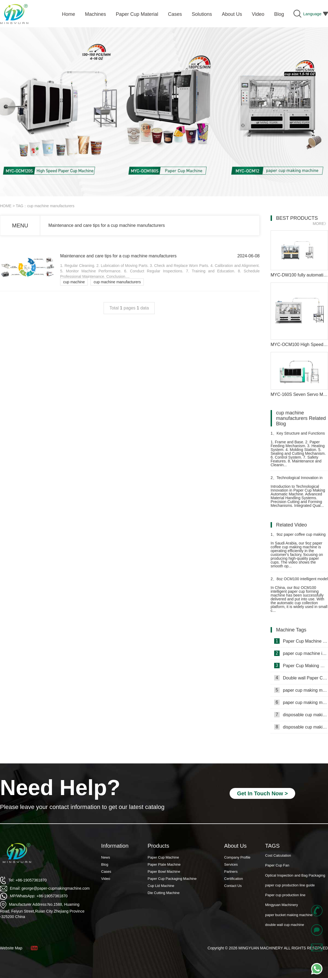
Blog (104, 864)
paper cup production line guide (290, 885)
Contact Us (233, 886)
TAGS (272, 846)
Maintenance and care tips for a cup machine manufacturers (106, 225)
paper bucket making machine (288, 915)
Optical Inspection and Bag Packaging (295, 876)
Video (105, 879)
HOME (5, 206)
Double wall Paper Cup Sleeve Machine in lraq (301, 678)
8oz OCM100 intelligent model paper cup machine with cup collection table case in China (299, 581)
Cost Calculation (278, 856)
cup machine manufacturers (117, 282)
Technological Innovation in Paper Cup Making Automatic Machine (297, 480)
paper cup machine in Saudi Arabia (301, 653)
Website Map (11, 948)
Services (231, 864)
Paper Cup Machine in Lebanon (301, 641)
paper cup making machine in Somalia (301, 690)
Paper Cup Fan (277, 866)
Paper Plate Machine (164, 864)
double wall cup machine (284, 925)
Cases (106, 871)
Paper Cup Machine (163, 857)
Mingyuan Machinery (281, 905)
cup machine (74, 282)
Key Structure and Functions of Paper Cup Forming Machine (298, 435)
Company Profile (237, 857)
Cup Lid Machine (161, 886)
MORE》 (320, 223)
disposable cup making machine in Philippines (301, 714)
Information (114, 846)
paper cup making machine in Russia (301, 702)
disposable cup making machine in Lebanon (301, 727)
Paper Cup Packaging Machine (172, 879)
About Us (235, 846)
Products (158, 846)
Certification (233, 879)
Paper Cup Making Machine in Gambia (301, 665)
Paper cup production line (285, 895)
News (105, 857)
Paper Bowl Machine (164, 871)
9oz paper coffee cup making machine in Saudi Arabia (298, 536)
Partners (231, 871)
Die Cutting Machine (164, 893)
